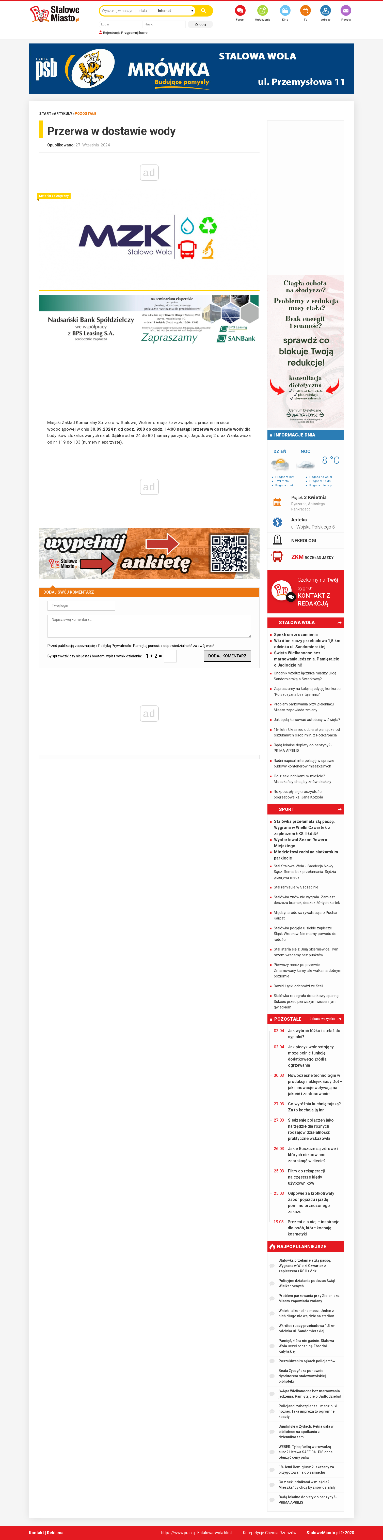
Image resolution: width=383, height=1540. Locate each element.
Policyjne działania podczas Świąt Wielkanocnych (302, 1283)
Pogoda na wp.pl (320, 477)
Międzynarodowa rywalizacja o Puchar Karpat (306, 915)
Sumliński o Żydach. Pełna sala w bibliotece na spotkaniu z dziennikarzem (301, 1431)
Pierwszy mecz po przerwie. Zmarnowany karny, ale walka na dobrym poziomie (307, 970)
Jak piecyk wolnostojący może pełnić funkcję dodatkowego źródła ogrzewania (304, 1056)
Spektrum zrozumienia (296, 634)
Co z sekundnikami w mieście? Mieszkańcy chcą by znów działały (302, 779)
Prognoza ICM (284, 477)
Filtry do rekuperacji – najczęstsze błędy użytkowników (301, 1177)
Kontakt (36, 1532)
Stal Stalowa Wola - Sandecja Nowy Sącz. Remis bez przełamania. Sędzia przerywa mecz (305, 872)
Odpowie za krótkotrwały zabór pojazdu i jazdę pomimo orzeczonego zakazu (304, 1202)
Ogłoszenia (262, 13)
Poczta (346, 13)
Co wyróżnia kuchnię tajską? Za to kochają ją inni (307, 1106)
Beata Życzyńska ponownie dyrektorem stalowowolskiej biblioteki (297, 1376)
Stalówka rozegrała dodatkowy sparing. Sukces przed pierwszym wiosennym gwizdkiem (306, 1001)
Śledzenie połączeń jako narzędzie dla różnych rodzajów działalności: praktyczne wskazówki (304, 1129)
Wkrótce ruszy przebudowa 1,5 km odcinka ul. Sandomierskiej (307, 643)
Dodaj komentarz (227, 656)
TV (305, 13)
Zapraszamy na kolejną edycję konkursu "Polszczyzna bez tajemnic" (307, 691)
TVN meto (282, 481)
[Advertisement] (149, 383)
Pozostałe (86, 114)
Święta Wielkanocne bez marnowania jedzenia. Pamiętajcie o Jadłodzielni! (306, 659)
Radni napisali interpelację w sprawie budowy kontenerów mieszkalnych (304, 763)
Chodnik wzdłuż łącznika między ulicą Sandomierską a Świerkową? (305, 676)
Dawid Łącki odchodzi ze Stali (298, 986)
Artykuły (63, 114)
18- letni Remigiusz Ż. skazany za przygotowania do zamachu (301, 1469)
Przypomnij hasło (134, 33)
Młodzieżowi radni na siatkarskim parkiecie (306, 855)
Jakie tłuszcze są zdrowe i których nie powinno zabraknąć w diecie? (306, 1154)
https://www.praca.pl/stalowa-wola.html (196, 1532)
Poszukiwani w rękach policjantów (302, 1361)
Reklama (55, 1532)
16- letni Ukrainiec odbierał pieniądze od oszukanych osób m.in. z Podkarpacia (307, 732)
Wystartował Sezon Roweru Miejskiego (300, 842)
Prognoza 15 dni (320, 481)
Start (45, 114)
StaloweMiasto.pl (323, 1532)
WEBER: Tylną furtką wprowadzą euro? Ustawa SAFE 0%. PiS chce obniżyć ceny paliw (300, 1452)
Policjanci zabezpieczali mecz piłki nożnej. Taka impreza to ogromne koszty (303, 1411)
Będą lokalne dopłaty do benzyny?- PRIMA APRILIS (303, 748)
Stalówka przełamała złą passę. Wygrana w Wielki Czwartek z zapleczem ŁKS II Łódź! (304, 827)
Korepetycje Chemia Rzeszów (269, 1532)
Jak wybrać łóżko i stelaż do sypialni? (307, 1033)
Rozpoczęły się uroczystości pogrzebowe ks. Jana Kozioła (298, 794)
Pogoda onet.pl (285, 485)
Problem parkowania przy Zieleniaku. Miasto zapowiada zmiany (304, 707)
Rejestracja (111, 33)
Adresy (325, 13)
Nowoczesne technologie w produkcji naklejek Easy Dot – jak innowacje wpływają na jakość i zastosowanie (308, 1084)
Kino (285, 13)
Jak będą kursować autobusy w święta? (307, 719)
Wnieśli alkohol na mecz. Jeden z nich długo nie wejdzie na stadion (301, 1313)
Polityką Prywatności (115, 646)
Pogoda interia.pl (320, 485)
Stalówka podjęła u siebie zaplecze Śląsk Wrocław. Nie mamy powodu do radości (305, 934)
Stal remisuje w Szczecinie (296, 887)
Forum (240, 13)
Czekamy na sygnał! (321, 592)
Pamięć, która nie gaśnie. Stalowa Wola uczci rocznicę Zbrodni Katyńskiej (301, 1346)
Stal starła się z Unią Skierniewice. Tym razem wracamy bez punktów (306, 952)
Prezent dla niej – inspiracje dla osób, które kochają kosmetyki (306, 1227)
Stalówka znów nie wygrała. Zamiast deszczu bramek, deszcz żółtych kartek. (307, 900)
